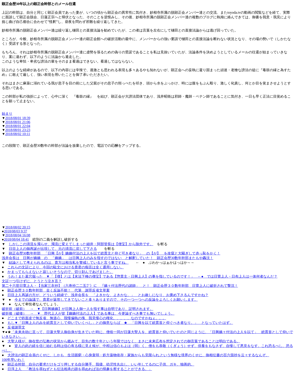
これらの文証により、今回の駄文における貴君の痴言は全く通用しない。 (65, 267)
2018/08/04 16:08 (17, 235)
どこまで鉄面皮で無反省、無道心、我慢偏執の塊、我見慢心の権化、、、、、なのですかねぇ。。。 (86, 318)
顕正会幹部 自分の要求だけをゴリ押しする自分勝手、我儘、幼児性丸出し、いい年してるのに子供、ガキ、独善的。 (100, 364)
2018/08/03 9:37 (15, 231)
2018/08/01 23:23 (17, 130)
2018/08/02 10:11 (17, 134)
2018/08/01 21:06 (17, 122)
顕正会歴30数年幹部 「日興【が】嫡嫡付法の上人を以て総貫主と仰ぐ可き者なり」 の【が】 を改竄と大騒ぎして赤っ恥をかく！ (114, 253)
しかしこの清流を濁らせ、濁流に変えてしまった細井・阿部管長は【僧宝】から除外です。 (81, 244)
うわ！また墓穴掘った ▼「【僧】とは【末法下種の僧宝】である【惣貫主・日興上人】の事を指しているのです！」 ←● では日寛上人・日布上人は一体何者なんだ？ (142, 276)
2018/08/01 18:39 (17, 118)
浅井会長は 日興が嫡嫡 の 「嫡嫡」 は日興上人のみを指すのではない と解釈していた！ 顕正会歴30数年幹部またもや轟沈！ (107, 258)
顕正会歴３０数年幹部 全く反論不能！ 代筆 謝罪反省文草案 (58, 290)
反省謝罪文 (16, 327)
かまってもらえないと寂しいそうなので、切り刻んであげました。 (60, 272)
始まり (7, 113)
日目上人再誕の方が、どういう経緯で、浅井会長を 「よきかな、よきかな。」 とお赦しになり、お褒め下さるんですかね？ (107, 295)
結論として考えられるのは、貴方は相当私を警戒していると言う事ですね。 (69, 262)
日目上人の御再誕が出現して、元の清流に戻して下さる (53, 249)
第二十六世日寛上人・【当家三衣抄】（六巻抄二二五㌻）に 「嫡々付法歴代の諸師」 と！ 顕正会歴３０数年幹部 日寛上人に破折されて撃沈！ (120, 286)
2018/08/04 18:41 (16, 239)
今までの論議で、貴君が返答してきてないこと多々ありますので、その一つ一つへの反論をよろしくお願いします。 (106, 299)
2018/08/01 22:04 (17, 126)
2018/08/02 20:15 (17, 227)
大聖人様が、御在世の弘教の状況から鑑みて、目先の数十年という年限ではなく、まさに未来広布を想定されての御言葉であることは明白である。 (123, 341)
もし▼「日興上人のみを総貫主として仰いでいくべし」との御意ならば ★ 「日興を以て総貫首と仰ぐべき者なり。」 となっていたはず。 (120, 323)
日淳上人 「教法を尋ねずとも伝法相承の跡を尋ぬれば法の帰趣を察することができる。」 (79, 369)
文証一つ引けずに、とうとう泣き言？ (32, 281)
